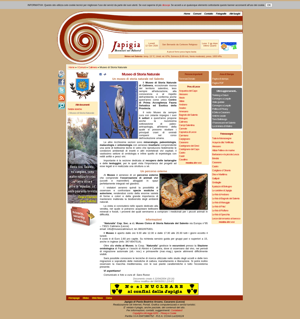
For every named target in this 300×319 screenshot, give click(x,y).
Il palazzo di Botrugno (222, 186)
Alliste (181, 101)
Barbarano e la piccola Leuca (225, 154)
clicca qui (166, 5)
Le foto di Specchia (221, 214)
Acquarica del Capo (188, 90)
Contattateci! (176, 310)
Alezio (182, 97)
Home (187, 13)
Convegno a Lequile (221, 98)
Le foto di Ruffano (220, 210)
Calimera (92, 67)
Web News (97, 297)
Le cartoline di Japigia (222, 190)
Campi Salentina (186, 125)
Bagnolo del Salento (188, 114)
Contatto (208, 13)
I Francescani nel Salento (224, 122)
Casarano (183, 142)
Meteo (86, 297)
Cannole (183, 128)
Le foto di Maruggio (221, 202)
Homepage (74, 297)
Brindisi (215, 158)
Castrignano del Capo (189, 149)
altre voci (193, 162)
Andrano (183, 104)
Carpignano (184, 138)
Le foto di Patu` (219, 206)
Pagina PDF (218, 83)
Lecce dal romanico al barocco (226, 218)
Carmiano (183, 135)
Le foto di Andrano (220, 194)
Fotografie (221, 13)
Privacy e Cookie (168, 313)
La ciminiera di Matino (222, 126)
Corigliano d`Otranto (221, 170)
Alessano (183, 94)
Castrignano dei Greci (189, 145)
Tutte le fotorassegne (222, 138)
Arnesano (183, 111)
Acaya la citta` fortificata (222, 142)
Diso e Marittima (219, 174)
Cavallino (183, 159)
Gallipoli (215, 178)
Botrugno (183, 118)
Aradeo (182, 108)
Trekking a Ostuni (220, 95)
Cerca (109, 297)
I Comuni (81, 67)
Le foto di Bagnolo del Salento (226, 198)
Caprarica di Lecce (187, 132)
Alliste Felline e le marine (223, 150)
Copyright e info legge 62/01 (145, 313)
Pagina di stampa (220, 78)
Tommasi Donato (187, 78)
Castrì (182, 156)
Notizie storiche (75, 109)
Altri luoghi (234, 13)
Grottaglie (216, 182)
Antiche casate (219, 115)
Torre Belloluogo (219, 119)
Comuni (197, 13)
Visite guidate (218, 102)
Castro (182, 152)
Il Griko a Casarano (221, 112)
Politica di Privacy (220, 108)
